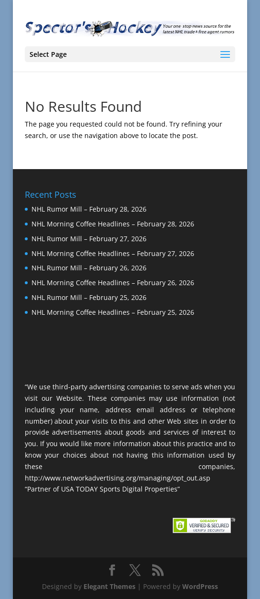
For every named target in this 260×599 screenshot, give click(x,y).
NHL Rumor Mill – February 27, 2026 (88, 238)
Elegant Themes (109, 586)
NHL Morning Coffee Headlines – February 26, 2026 (112, 282)
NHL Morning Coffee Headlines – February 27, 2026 (112, 253)
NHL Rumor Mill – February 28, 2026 (88, 209)
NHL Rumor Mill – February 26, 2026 (88, 267)
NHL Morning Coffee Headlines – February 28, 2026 (112, 223)
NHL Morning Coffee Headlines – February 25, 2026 (112, 312)
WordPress (200, 586)
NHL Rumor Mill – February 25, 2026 (88, 297)
